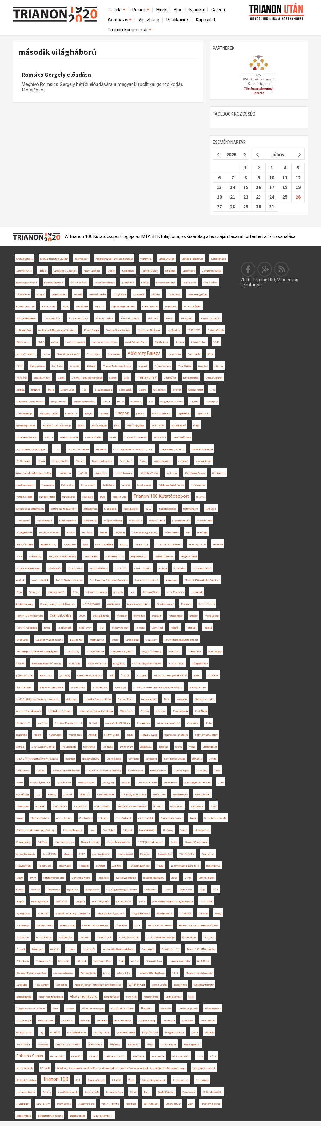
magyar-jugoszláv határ (172, 449)
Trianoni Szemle (197, 544)
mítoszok (81, 961)
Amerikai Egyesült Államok (66, 770)
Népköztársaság (69, 437)
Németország (67, 925)
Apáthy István (202, 794)
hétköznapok (144, 485)
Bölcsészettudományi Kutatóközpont (36, 830)
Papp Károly (194, 354)
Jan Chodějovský (182, 437)
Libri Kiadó (107, 746)
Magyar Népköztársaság (199, 973)
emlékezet (187, 1020)
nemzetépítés (190, 377)
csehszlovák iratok (77, 1032)
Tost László (120, 568)
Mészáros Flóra (114, 1092)
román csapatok (40, 580)
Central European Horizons (161, 937)
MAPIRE (82, 473)
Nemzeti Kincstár (25, 1092)
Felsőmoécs (44, 865)
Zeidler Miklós (23, 1115)
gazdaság (65, 675)
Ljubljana (80, 901)
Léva (132, 592)
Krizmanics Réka (102, 961)
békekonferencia (67, 520)
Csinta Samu (185, 889)
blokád (120, 401)
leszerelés (21, 735)
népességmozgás (64, 842)
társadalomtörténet (105, 282)
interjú (178, 746)
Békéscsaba (45, 675)
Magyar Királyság (113, 520)
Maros (81, 425)
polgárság (120, 532)
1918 (175, 973)
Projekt (117, 9)
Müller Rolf (84, 794)
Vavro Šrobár (188, 1092)
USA (78, 1080)
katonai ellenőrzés (53, 282)
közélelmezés (180, 794)
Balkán (193, 818)
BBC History (43, 1104)
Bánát (210, 354)
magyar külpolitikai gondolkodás (118, 949)
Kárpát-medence (167, 508)
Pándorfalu (42, 913)
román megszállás (75, 342)
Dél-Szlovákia (23, 461)
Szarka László (176, 663)
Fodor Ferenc (189, 282)
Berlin (19, 592)
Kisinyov (219, 366)
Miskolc (126, 782)
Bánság (169, 318)
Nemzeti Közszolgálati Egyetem (202, 580)
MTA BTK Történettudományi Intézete (37, 758)
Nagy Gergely (41, 984)
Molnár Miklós (94, 1044)
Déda (121, 961)
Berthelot (197, 758)
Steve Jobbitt (88, 485)
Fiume (19, 782)
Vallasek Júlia (119, 497)
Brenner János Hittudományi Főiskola (198, 925)
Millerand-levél (210, 746)
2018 (137, 925)
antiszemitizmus (115, 556)
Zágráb (20, 389)
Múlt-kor (155, 294)
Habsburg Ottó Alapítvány (151, 973)
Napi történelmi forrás (68, 354)
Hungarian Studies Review (62, 556)
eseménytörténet (101, 854)
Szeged (20, 949)
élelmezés (139, 616)
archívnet (70, 758)
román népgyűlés (135, 425)
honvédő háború (97, 294)
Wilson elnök (22, 806)
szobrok (126, 485)
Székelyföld (170, 377)
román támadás (142, 568)
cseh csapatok (146, 818)
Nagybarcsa (22, 925)
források (125, 675)
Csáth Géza (85, 818)
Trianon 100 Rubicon (78, 449)
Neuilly (159, 865)
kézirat (20, 889)
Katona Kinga (175, 616)
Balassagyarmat (191, 1044)
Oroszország (72, 651)
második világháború (57, 52)
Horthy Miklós (111, 735)
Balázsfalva (171, 580)
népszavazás (111, 996)
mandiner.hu (64, 473)
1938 (216, 889)
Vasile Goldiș (55, 735)
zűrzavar (156, 616)
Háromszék (88, 949)
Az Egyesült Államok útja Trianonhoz (57, 330)
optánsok (191, 627)
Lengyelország (180, 1080)
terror (55, 1008)
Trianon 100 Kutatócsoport (161, 496)
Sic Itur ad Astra (78, 282)
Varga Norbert (131, 508)
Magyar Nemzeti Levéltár (54, 258)
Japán (61, 377)
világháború (145, 746)
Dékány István (173, 1104)
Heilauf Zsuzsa (148, 735)
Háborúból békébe (201, 568)
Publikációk (177, 19)
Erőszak (84, 1020)
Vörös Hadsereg (93, 437)
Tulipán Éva (133, 1044)
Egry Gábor (57, 366)
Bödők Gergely (99, 425)
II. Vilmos (168, 830)
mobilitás (35, 889)
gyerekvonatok (218, 258)
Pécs (116, 425)
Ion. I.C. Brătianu (192, 306)
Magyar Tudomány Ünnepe (117, 366)
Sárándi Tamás (158, 770)
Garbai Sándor (59, 294)
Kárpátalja (102, 1020)
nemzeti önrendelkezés (28, 711)
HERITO (99, 306)
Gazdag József (165, 604)
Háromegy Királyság (138, 865)
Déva (126, 377)
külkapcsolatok (150, 306)
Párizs (143, 461)
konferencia (136, 984)
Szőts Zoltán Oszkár (42, 746)
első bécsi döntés (40, 818)
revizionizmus (198, 485)
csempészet (81, 258)
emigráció (183, 461)
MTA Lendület (208, 1020)
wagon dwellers (102, 806)
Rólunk (141, 9)
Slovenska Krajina (81, 877)
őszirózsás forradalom (176, 735)
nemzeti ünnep (64, 818)
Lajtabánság (80, 806)
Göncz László (159, 984)
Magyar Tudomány (151, 651)
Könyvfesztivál (150, 1032)
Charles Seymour (25, 306)
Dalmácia (203, 913)
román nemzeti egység (51, 996)
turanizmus (212, 401)
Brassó (111, 270)
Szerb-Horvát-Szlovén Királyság (104, 770)
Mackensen (61, 901)
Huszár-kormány (123, 473)
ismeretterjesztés (25, 854)
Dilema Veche (23, 342)
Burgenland (37, 949)
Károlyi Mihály (189, 937)
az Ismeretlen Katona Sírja (185, 865)
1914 (19, 366)
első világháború (83, 996)
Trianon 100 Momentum (29, 616)
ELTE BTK (212, 675)
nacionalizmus (97, 639)
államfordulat (90, 520)
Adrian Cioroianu (46, 1020)
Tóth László (206, 901)
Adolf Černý (203, 961)
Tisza (84, 389)
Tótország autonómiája (133, 794)
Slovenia (69, 1008)
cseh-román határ (161, 413)
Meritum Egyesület (197, 294)
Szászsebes (93, 354)
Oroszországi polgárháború (30, 508)
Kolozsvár (21, 377)
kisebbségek (125, 389)
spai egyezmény (90, 758)
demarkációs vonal (165, 282)
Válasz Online (123, 973)
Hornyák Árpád (181, 770)
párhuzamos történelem (67, 1044)
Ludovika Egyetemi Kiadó (97, 699)
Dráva (75, 592)
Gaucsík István (24, 1032)
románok (70, 949)
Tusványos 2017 (52, 318)
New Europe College (174, 758)
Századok (138, 294)
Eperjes (89, 413)
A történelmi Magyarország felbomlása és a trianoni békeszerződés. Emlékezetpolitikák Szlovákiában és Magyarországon (121, 1068)
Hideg (218, 913)
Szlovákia (43, 1044)
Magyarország (43, 961)
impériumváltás (213, 1008)
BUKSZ (70, 532)
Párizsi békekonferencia (153, 1080)
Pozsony (140, 627)
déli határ (91, 366)
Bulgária (20, 901)
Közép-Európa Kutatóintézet (31, 449)
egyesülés (87, 497)
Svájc (57, 449)
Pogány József (120, 627)
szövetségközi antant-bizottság (96, 711)
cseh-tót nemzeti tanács (105, 342)
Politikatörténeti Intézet (50, 1115)
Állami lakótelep (24, 687)
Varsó (131, 1080)
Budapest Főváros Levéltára (31, 973)
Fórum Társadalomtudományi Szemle (133, 449)
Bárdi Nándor (161, 342)
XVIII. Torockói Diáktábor (168, 544)
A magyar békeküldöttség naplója (33, 473)
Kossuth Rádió (204, 520)
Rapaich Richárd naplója (28, 568)
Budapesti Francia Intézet (30, 401)
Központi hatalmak (26, 318)
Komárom (133, 758)
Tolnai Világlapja (24, 413)
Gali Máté (43, 842)
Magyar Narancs (98, 568)
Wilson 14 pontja (110, 1104)
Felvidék (207, 627)
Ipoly (38, 794)
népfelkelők (184, 413)
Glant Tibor (157, 627)
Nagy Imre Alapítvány (149, 330)
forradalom (181, 699)
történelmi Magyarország (95, 925)
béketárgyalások (39, 901)
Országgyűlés (23, 842)
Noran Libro (69, 544)
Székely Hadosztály (215, 818)
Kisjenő (38, 735)
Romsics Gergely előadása (56, 74)
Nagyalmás (128, 270)
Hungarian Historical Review (131, 806)
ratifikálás (170, 270)
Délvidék (41, 770)
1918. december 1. (102, 1115)
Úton (212, 389)
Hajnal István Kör (96, 663)
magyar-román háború (138, 604)
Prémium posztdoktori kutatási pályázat (37, 651)
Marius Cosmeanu (25, 354)
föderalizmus (194, 651)
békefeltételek (151, 1104)
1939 (142, 901)
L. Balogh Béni (23, 330)
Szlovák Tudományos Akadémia (72, 913)
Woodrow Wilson (86, 782)
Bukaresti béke (77, 1115)
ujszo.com (151, 639)
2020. (82, 616)
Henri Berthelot (123, 818)
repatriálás (131, 1104)
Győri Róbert (109, 830)
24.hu (106, 973)
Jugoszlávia (101, 473)
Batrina (142, 389)
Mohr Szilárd (184, 366)
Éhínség (52, 794)
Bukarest (127, 830)
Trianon (122, 413)
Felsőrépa (145, 854)
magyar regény (149, 699)
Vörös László (212, 616)
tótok (191, 996)
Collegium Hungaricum (122, 651)
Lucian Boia (169, 1020)
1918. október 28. (130, 318)
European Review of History (46, 663)
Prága (196, 425)
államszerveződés (204, 699)
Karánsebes (48, 485)
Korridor (174, 842)
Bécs (166, 699)
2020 (148, 508)
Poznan (144, 711)
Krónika (196, 9)
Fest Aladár (201, 711)
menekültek (146, 378)
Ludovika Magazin (72, 830)
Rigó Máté (72, 889)
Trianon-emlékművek (84, 401)
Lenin (92, 830)
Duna (102, 497)
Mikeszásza (126, 711)
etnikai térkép (210, 282)
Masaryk (143, 366)
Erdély (19, 877)
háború (41, 461)
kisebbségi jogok (24, 604)
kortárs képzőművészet (63, 508)
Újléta (213, 806)
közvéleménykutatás (168, 723)
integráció (76, 1056)
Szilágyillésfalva (199, 663)
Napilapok (83, 865)
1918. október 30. (212, 1092)
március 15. (71, 413)
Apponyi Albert (195, 389)
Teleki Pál (218, 544)
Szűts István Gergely (92, 1008)
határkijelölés (54, 568)
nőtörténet (121, 925)
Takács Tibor (141, 544)
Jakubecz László (48, 413)
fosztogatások (203, 461)
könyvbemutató (42, 377)
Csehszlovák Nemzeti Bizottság (57, 604)
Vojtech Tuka (75, 568)
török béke (114, 1044)
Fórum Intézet (163, 366)
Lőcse (213, 1056)
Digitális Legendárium (192, 258)
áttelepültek (174, 330)
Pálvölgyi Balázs (149, 270)
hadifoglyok (89, 746)
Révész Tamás (206, 604)
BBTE (41, 342)
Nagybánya (110, 508)
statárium (42, 723)
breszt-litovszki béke (129, 937)
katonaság (151, 758)
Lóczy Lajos (67, 389)
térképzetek (143, 723)
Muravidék (201, 770)
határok (113, 437)
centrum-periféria (104, 544)
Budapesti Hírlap (146, 1020)
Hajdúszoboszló (181, 520)
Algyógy (93, 735)
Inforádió (116, 1080)
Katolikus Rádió (24, 497)
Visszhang (149, 19)
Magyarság (119, 663)
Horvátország (202, 830)
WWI (85, 544)
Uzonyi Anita (119, 294)
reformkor (122, 616)
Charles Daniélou (24, 258)
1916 (209, 723)
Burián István (23, 723)
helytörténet (203, 413)
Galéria (218, 9)
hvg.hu (46, 354)
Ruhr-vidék (210, 508)
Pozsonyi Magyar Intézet (68, 723)
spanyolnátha (92, 889)
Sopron (123, 544)
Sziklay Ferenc (47, 497)
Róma (150, 1044)
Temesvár (87, 532)
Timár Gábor (65, 865)
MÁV (217, 770)
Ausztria (116, 865)
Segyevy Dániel (189, 556)
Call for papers (114, 758)
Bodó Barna (108, 485)
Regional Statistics (26, 1080)
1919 (33, 877)
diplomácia (71, 699)
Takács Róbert (90, 556)
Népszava (170, 306)
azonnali (162, 568)
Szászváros (68, 497)
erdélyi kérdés (64, 1104)
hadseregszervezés (26, 282)
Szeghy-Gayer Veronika (118, 330)
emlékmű (55, 1032)
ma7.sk (20, 580)
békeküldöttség (48, 544)
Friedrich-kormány (170, 949)
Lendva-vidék (92, 1092)
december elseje (122, 1020)
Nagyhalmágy (23, 865)
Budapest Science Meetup (56, 425)
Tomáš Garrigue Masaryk (69, 580)
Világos (183, 830)
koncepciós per (124, 901)
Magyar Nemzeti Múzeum (30, 1008)
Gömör (133, 1092)
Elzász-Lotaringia (90, 842)
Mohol (192, 746)
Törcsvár (80, 461)
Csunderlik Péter (105, 794)
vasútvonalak (64, 627)
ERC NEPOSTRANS (122, 1008)
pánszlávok (192, 723)
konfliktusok (159, 794)
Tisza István (23, 294)
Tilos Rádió (208, 937)
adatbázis (165, 1008)
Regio (202, 889)
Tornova (46, 1092)
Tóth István (85, 627)
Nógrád (41, 294)
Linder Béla (179, 568)
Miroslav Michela (95, 651)
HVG (19, 556)
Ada (188, 532)
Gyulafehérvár (64, 782)
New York (131, 996)
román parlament (162, 461)
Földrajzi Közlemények (159, 925)
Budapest (101, 449)
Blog (178, 9)
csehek (113, 377)
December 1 (126, 461)
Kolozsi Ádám (59, 806)
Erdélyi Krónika (99, 687)
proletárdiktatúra (101, 616)
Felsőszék (103, 877)
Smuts (212, 758)
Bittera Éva (160, 437)
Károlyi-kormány (198, 687)
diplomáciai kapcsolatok (51, 687)
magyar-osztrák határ (135, 437)
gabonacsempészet (115, 1056)
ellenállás (209, 1032)
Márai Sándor (172, 532)
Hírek (161, 9)
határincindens (190, 508)
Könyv (199, 1056)
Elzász (106, 401)
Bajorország (76, 639)
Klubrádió (40, 806)
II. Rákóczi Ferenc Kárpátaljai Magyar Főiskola (158, 687)
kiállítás (145, 282)
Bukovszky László (210, 318)
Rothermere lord (86, 1104)
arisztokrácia (170, 782)
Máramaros (188, 270)
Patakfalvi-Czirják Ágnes (171, 485)
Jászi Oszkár (23, 1044)
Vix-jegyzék (108, 782)
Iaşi (41, 1032)
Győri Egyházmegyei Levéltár (121, 889)
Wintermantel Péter (204, 984)
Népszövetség (154, 961)
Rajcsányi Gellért (150, 592)
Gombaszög (218, 473)
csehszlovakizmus (63, 973)
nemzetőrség (151, 996)
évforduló (74, 366)
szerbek (20, 663)
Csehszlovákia (60, 615)
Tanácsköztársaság (26, 437)
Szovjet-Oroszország (196, 842)
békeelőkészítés (56, 592)
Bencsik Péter (49, 854)
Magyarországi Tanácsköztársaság (114, 258)
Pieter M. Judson (104, 318)
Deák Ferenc (22, 770)
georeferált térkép (126, 1032)
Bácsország (180, 984)
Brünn (197, 675)
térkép (47, 627)
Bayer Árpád (148, 949)
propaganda (197, 592)
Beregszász (22, 937)
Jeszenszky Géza (188, 1008)
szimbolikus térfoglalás (59, 711)
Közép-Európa (91, 330)
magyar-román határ (179, 961)
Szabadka (21, 984)
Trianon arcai (53, 889)
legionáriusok (197, 806)
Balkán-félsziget (24, 544)
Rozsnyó (158, 806)
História (78, 294)
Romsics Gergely (96, 1080)
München (136, 401)
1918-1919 (126, 746)
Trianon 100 (55, 1079)
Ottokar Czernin (214, 377)
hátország (63, 961)
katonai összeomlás (96, 592)
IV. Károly (45, 1068)
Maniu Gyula (135, 520)
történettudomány (78, 318)
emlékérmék (113, 604)
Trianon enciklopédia (26, 627)
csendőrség (22, 794)
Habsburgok (22, 1104)
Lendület (100, 865)
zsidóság (163, 746)
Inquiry (129, 735)
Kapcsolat (205, 19)
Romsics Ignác (88, 973)
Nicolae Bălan (57, 1056)
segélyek (174, 627)
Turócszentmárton (147, 782)
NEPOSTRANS (91, 604)
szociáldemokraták (68, 1092)
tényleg (20, 818)
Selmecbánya (37, 366)
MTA (66, 306)
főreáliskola (61, 984)
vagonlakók (139, 1056)
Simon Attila (157, 425)
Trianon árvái (173, 294)
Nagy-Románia (58, 401)
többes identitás (60, 461)
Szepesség (35, 556)
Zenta (188, 877)
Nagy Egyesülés (175, 592)
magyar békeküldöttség (117, 723)
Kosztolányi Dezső (195, 473)
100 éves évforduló (49, 532)
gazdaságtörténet (25, 425)
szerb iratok (150, 889)
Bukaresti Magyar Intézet (49, 639)
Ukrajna (67, 854)
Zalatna (49, 437)
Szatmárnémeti (180, 1056)
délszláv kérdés (157, 520)
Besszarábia (114, 354)
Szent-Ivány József (172, 818)
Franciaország (180, 711)
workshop (161, 711)
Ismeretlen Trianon (149, 473)
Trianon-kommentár (130, 29)
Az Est (135, 961)
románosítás (158, 1056)
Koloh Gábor (128, 282)
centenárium (174, 354)
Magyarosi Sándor (174, 1032)
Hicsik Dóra (74, 663)
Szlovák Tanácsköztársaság (86, 377)
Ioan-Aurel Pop (198, 342)
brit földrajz (185, 913)
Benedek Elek (165, 854)
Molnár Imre (75, 735)
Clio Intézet (159, 389)
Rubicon (104, 532)
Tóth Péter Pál (186, 854)
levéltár (54, 342)
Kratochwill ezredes (126, 877)
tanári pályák (132, 639)
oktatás (177, 389)
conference (172, 473)
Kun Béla (92, 1056)
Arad (150, 401)
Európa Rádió (23, 520)
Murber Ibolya (23, 1020)
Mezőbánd (82, 306)
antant (115, 639)
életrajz (20, 746)
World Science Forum (136, 342)
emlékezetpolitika (25, 485)
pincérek (104, 413)
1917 (82, 854)
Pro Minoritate (68, 746)
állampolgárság (23, 996)
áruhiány (193, 616)
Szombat (141, 675)
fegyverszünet (125, 854)
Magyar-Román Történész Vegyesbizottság (98, 984)
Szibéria (179, 342)
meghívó (203, 366)
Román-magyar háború (146, 580)
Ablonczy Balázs (144, 353)
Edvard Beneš (178, 425)
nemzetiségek (43, 937)
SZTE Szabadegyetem (150, 842)
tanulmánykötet (147, 830)
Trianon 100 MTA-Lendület (201, 949)
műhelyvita (145, 258)
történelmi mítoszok (54, 877)
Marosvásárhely (24, 1068)
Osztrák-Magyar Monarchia (146, 663)
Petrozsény (67, 485)
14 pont (194, 401)
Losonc (167, 889)
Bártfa (147, 1092)
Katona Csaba (78, 687)
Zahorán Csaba (29, 1056)
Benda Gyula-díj (167, 258)
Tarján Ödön (187, 318)
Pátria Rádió (22, 961)
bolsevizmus (90, 508)
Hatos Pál (153, 318)
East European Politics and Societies (108, 580)
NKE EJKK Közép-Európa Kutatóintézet (37, 699)
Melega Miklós (164, 913)
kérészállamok (44, 520)
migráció (54, 949)
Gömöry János (101, 1032)
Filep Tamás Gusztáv (206, 735)
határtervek (67, 1020)
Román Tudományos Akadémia (170, 675)
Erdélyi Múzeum (166, 1092)
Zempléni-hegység (211, 270)
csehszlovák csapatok (204, 1068)
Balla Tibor (84, 937)
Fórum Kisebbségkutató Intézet (181, 639)
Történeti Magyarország (144, 532)
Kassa (194, 1032)
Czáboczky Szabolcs (65, 270)
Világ (111, 675)
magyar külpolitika (141, 913)
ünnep (174, 877)
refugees (103, 818)
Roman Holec (48, 306)
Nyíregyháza (23, 913)
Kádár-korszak (135, 770)
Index (221, 782)
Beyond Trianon (206, 877)
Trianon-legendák (100, 901)
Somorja (93, 723)
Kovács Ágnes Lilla (40, 782)
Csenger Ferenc (126, 699)
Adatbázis (120, 19)
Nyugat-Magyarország (118, 842)
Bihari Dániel (22, 639)
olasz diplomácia (103, 389)
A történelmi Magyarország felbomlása (172, 901)
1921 (101, 627)
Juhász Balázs (168, 1044)
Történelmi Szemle (210, 1104)
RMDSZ (35, 389)
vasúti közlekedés (164, 556)
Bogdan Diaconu (139, 556)
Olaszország (176, 806)
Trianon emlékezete (102, 461)
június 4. (140, 413)
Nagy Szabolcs (92, 270)
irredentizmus (213, 865)
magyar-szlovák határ (171, 401)
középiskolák (65, 937)
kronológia (202, 532)
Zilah (190, 1104)
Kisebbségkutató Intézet (197, 782)
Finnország (34, 592)
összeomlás (202, 1080)
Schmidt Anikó (24, 270)
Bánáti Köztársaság (202, 449)
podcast (68, 794)
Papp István (207, 854)
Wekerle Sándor (44, 925)
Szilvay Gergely (216, 330)
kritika (51, 389)
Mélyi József (104, 937)
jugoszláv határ (24, 675)
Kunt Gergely (215, 651)
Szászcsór (120, 687)
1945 (216, 342)
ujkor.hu (200, 497)
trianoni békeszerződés (89, 675)
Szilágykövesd (24, 532)
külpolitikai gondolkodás (123, 306)
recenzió (118, 592)
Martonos (186, 604)
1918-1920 (194, 330)
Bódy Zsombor (173, 996)
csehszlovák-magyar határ (110, 913)
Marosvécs (175, 651)
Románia (147, 1008)
